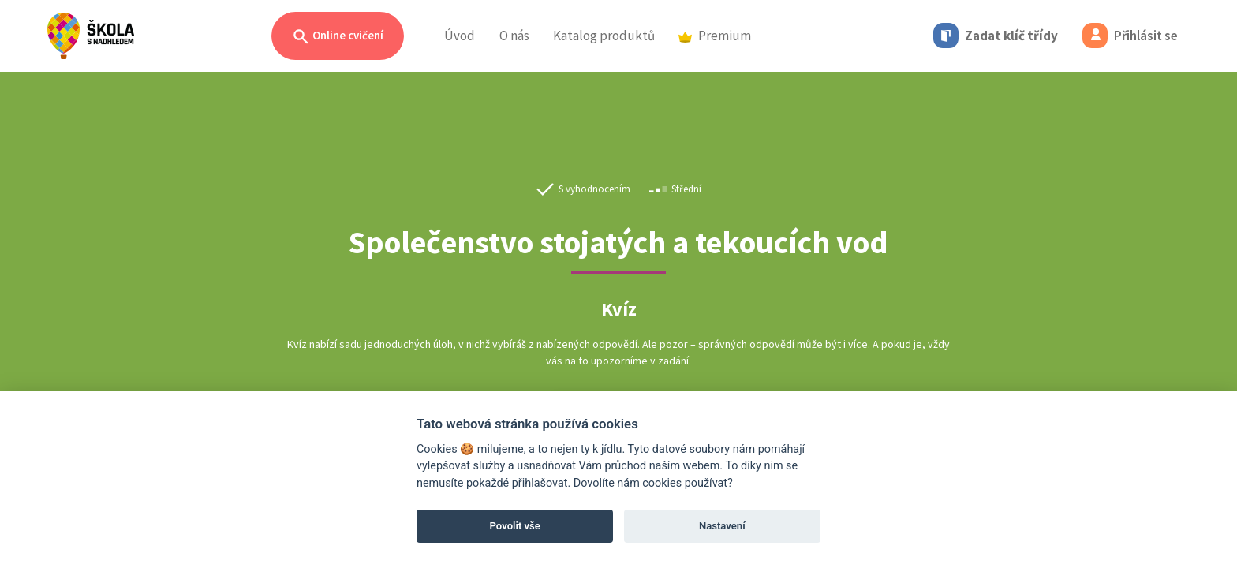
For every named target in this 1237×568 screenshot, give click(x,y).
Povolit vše (515, 526)
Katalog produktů (604, 35)
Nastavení (722, 526)
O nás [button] (514, 35)
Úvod (459, 35)
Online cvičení (337, 37)
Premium (714, 35)
